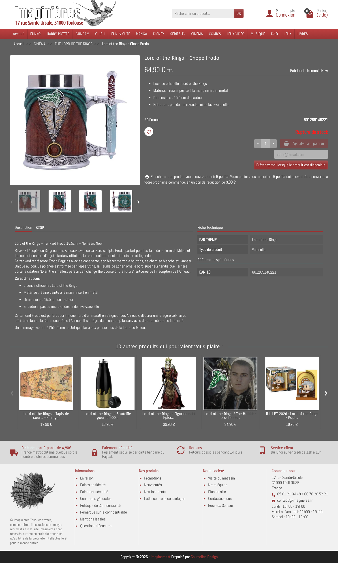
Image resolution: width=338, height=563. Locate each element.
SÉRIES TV (177, 34)
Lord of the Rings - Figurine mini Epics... (168, 416)
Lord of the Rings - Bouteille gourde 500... (107, 416)
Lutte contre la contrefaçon (164, 498)
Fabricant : (298, 70)
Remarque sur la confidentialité (103, 512)
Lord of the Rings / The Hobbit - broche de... (230, 416)
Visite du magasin (221, 478)
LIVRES (302, 34)
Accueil (18, 34)
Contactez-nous (220, 498)
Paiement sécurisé (94, 491)
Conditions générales (95, 498)
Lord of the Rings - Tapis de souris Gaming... (46, 416)
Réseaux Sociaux (221, 505)
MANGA (141, 34)
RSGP (40, 228)
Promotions (152, 478)
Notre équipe (217, 484)
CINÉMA (197, 34)
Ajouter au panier (304, 143)
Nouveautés (153, 484)
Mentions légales (93, 519)
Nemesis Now (317, 70)
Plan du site (217, 491)
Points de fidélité (93, 484)
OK (239, 13)
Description (23, 228)
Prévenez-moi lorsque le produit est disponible (290, 164)
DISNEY (158, 34)
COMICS (215, 34)
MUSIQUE (258, 34)
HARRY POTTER (58, 34)
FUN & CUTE (120, 34)
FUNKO (35, 34)
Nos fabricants (155, 491)
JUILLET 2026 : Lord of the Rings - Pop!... (291, 416)
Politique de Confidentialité (100, 505)
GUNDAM (82, 34)
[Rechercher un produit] (203, 13)
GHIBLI (100, 34)
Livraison (87, 478)
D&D (274, 34)
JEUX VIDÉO (236, 34)
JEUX (287, 34)
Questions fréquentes (96, 525)
